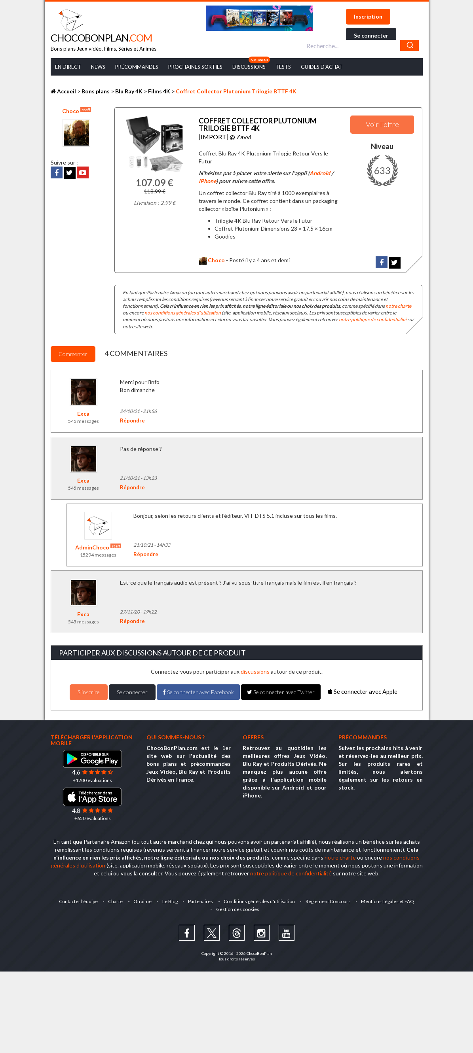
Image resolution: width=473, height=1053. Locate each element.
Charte (114, 900)
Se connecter (371, 35)
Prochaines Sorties (195, 67)
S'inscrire (89, 690)
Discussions (249, 67)
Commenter (73, 352)
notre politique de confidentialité (373, 318)
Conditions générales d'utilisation (260, 900)
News (98, 67)
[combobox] (361, 45)
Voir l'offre (382, 124)
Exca (83, 412)
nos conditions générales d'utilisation (182, 311)
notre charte (398, 305)
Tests (283, 67)
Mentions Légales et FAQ (389, 900)
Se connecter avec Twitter (281, 690)
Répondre (132, 419)
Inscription (368, 16)
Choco (76, 110)
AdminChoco (98, 546)
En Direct (68, 67)
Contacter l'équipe (76, 900)
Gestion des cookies (237, 908)
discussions (255, 670)
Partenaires (200, 900)
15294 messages (98, 554)
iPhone (207, 179)
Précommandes (136, 67)
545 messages (83, 419)
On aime (142, 900)
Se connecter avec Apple (362, 690)
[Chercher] (409, 45)
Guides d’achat (322, 67)
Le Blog (169, 900)
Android (320, 172)
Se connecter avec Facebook (198, 690)
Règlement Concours (329, 900)
